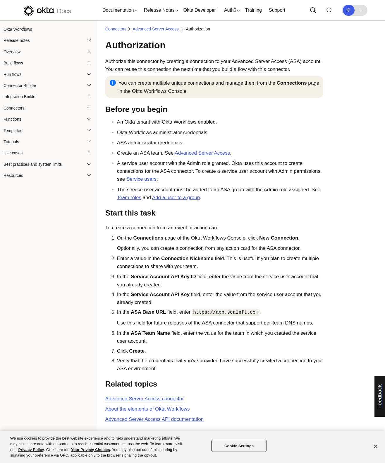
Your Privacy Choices (90, 449)
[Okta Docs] (46, 10)
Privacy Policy (31, 449)
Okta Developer (199, 10)
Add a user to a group (176, 197)
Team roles (129, 197)
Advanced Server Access (155, 29)
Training (253, 10)
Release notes (17, 40)
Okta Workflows (18, 29)
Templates (13, 130)
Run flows (12, 74)
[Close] (375, 446)
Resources (13, 175)
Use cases (13, 153)
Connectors (14, 108)
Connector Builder (20, 85)
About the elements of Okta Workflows (147, 409)
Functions (12, 119)
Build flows (13, 63)
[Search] (313, 10)
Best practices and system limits (33, 164)
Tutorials (11, 141)
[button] (118, 10)
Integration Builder (20, 96)
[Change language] (329, 10)
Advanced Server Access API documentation (154, 419)
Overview (12, 51)
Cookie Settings (239, 446)
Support (277, 10)
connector (144, 399)
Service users (141, 179)
